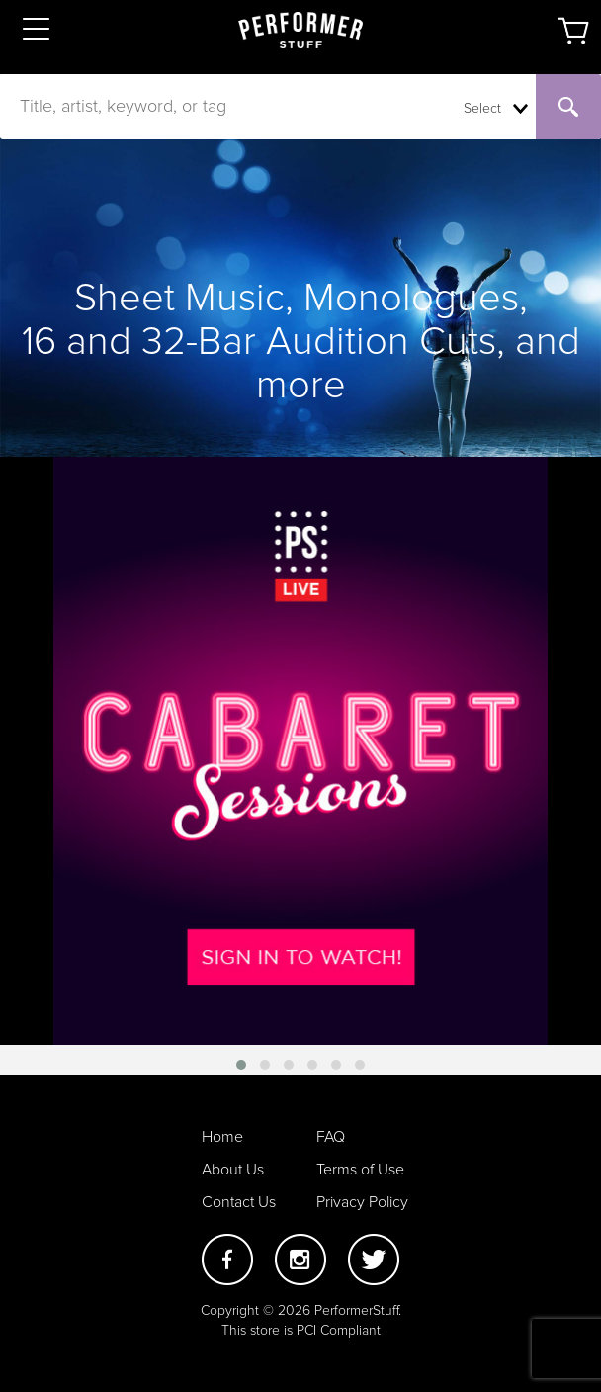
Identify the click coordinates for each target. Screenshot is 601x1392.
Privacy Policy (362, 1202)
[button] (241, 1065)
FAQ (330, 1137)
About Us (233, 1169)
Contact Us (239, 1202)
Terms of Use (360, 1169)
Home (222, 1137)
